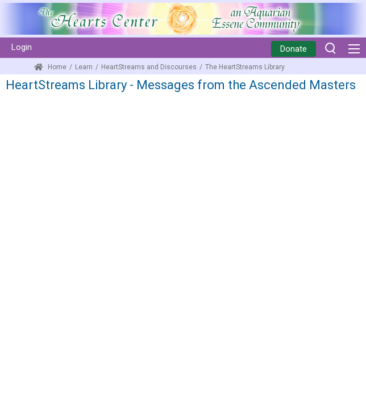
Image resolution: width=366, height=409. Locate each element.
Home (50, 67)
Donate (293, 49)
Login (21, 47)
